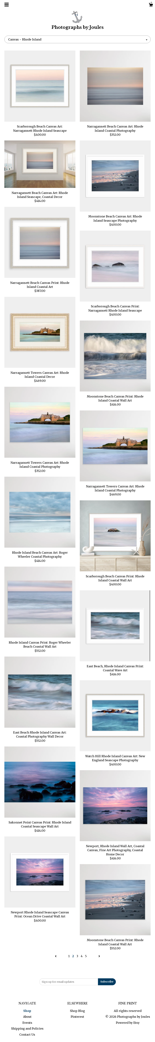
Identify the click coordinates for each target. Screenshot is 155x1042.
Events (27, 1022)
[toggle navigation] (6, 4)
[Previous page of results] (56, 956)
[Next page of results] (99, 956)
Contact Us (27, 1034)
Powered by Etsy (128, 1022)
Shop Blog (77, 1011)
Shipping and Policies (27, 1028)
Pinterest (77, 1016)
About (27, 1016)
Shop (27, 1011)
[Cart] (151, 5)
